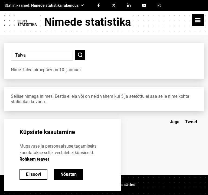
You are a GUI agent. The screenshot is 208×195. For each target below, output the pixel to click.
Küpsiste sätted (121, 185)
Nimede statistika (87, 22)
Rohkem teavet (34, 159)
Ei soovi (33, 174)
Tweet (191, 121)
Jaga (175, 121)
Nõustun (68, 174)
